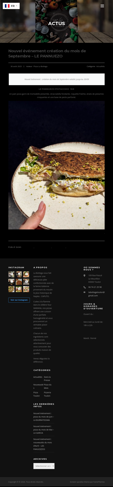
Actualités (100, 67)
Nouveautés (59, 248)
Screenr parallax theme (80, 482)
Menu (102, 6)
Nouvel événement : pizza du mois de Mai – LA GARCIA (43, 430)
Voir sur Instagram (19, 301)
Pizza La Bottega (40, 67)
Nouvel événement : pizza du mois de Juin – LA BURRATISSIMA (43, 417)
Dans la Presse (43, 248)
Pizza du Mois (74, 248)
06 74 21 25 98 (95, 287)
